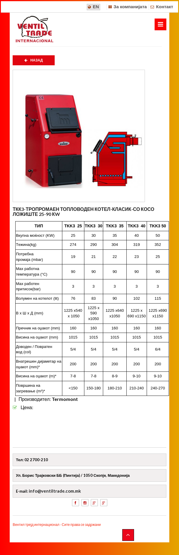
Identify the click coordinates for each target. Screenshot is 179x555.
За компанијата (130, 6)
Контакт (164, 6)
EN (96, 6)
